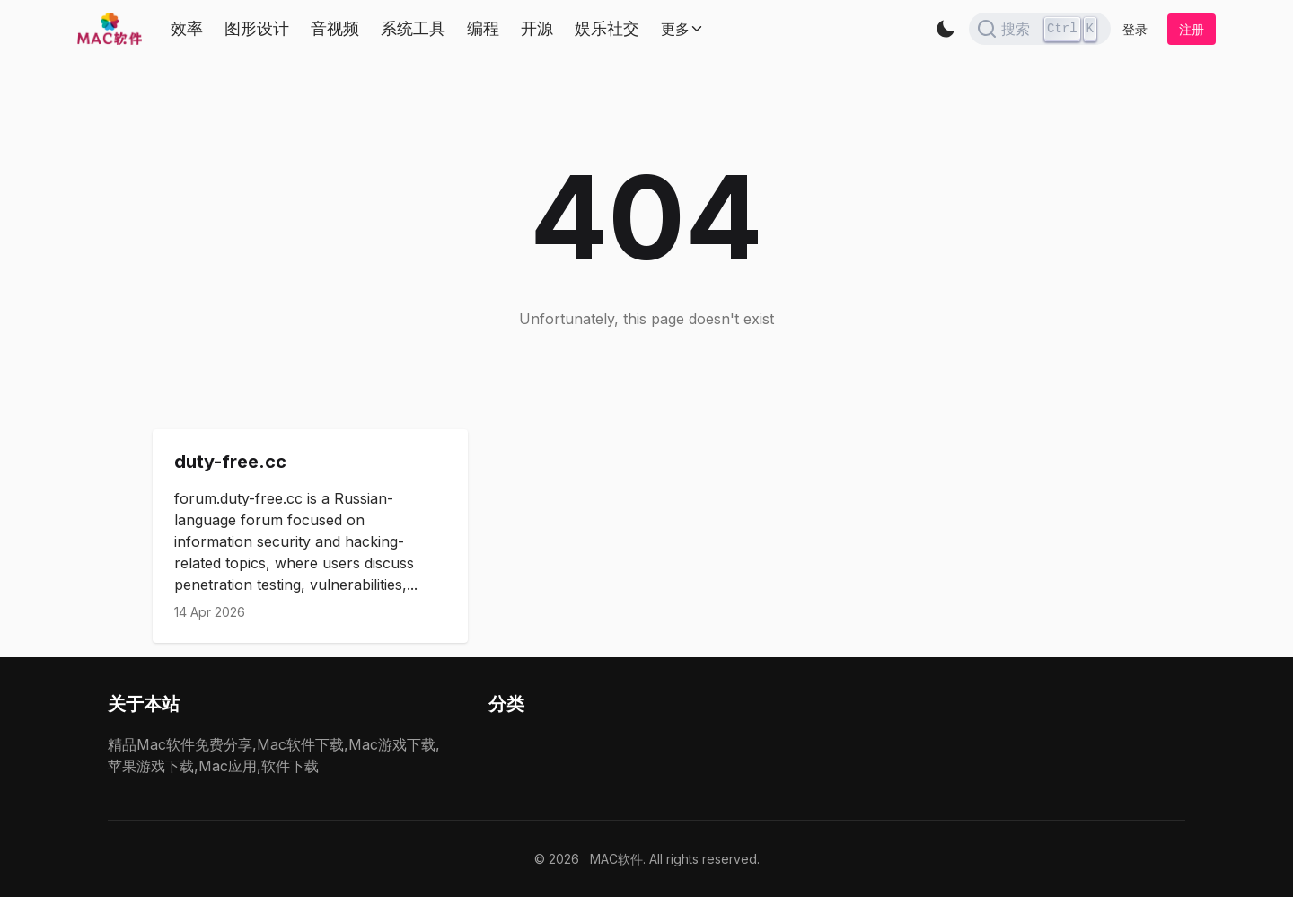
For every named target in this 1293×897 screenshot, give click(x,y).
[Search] (1040, 29)
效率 (187, 28)
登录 (1135, 29)
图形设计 (256, 28)
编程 (483, 28)
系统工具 (413, 28)
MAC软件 (616, 858)
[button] (945, 29)
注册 (1191, 29)
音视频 (335, 28)
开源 (537, 28)
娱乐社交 (607, 28)
